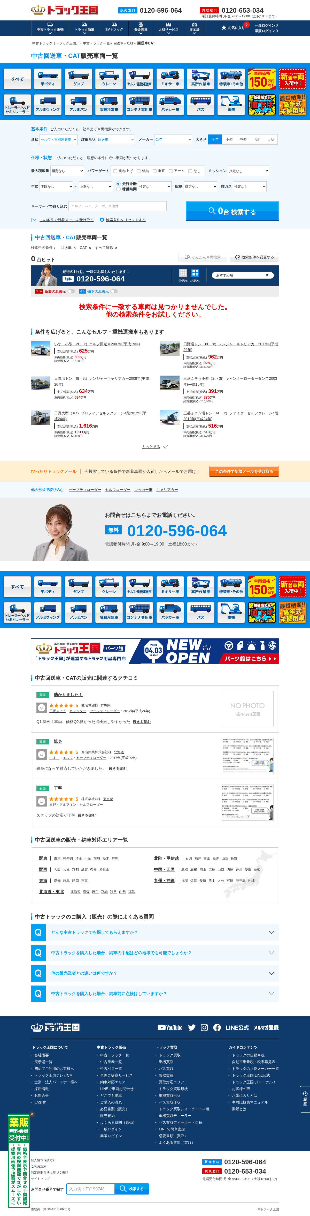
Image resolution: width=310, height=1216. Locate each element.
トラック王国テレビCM (53, 1075)
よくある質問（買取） (177, 1142)
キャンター (77, 711)
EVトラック (114, 26)
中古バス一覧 (111, 1068)
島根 (193, 869)
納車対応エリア (113, 1082)
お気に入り (233, 28)
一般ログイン (265, 25)
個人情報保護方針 (43, 1160)
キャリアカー (167, 490)
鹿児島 (241, 881)
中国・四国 (164, 869)
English (40, 1102)
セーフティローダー (85, 490)
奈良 (93, 869)
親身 (58, 741)
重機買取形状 (170, 1095)
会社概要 (41, 1055)
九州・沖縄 (164, 880)
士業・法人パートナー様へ (56, 1082)
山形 (122, 892)
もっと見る (155, 447)
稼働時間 (129, 189)
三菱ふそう (57, 711)
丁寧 (58, 788)
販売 (43, 695)
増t (257, 139)
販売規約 (107, 1116)
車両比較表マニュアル (250, 1102)
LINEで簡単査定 (172, 1129)
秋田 (113, 892)
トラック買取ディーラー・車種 (184, 1109)
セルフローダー (117, 490)
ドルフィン (67, 805)
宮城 (104, 892)
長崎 (202, 881)
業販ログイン (265, 31)
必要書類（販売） (114, 1109)
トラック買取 (170, 1055)
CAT (83, 247)
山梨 (225, 858)
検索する (132, 1188)
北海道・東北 (51, 892)
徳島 (230, 869)
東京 (57, 858)
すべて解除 (104, 247)
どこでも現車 (111, 1095)
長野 (234, 858)
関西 (43, 869)
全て (215, 139)
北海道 (119, 752)
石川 (188, 858)
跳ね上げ (126, 171)
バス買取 (166, 1068)
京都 (75, 869)
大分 (221, 881)
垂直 (161, 171)
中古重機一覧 (111, 1062)
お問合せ (41, 1095)
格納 (145, 171)
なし (197, 171)
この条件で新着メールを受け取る (67, 220)
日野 (52, 805)
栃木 (106, 858)
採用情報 (41, 1089)
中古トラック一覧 (114, 1055)
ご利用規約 (39, 1166)
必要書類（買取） (173, 1136)
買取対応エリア (171, 1082)
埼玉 (78, 858)
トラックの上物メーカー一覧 (255, 1068)
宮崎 (230, 881)
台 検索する (233, 211)
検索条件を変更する (254, 257)
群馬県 (105, 705)
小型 (229, 139)
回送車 (66, 247)
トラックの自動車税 (248, 1055)
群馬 (115, 858)
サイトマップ (40, 1179)
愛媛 (248, 869)
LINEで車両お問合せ (117, 1089)
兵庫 (66, 869)
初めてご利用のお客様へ (54, 1068)
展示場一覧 (43, 1062)
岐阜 (66, 881)
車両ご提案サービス (116, 1075)
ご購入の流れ (111, 1102)
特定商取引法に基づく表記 (49, 1172)
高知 (257, 869)
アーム (179, 171)
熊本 (211, 881)
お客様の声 (241, 1089)
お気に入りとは (244, 1095)
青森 (86, 892)
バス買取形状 (170, 1102)
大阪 (57, 869)
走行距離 (129, 184)
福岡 (184, 881)
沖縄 (251, 881)
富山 (207, 858)
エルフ (68, 758)
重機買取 (166, 1062)
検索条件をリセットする (126, 220)
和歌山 (104, 869)
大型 (270, 139)
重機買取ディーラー (175, 1116)
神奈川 (68, 858)
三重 (84, 881)
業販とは (239, 1109)
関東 (43, 858)
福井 (198, 858)
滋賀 (84, 869)
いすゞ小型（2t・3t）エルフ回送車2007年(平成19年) (97, 344)
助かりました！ (68, 694)
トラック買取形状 (173, 1089)
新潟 (216, 858)
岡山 (202, 869)
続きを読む (142, 722)
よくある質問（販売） (118, 1122)
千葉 (87, 858)
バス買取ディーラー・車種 (180, 1122)
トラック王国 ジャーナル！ (254, 1082)
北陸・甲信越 (166, 858)
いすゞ (54, 758)
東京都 (108, 799)
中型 (243, 139)
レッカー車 (143, 490)
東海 (43, 880)
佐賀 (193, 881)
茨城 (97, 858)
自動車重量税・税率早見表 (253, 1062)
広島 (211, 869)
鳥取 (184, 869)
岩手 (95, 892)
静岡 (75, 881)
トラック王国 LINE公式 (251, 1075)
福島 (131, 892)
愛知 (57, 881)
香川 (239, 869)
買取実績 (166, 1075)
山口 (221, 869)
